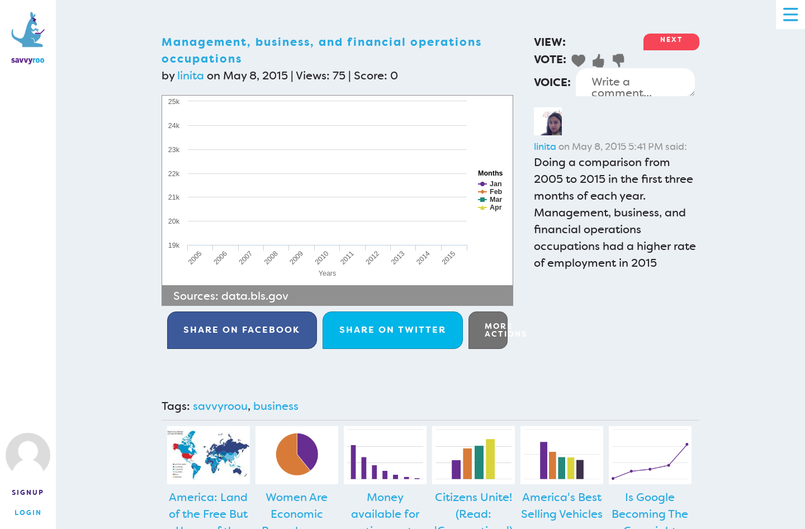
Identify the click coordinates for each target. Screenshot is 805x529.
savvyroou (220, 406)
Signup (28, 492)
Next (671, 39)
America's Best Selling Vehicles (562, 505)
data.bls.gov (254, 296)
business (276, 406)
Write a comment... (635, 82)
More (496, 330)
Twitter (392, 330)
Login (28, 512)
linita (190, 75)
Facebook (241, 330)
